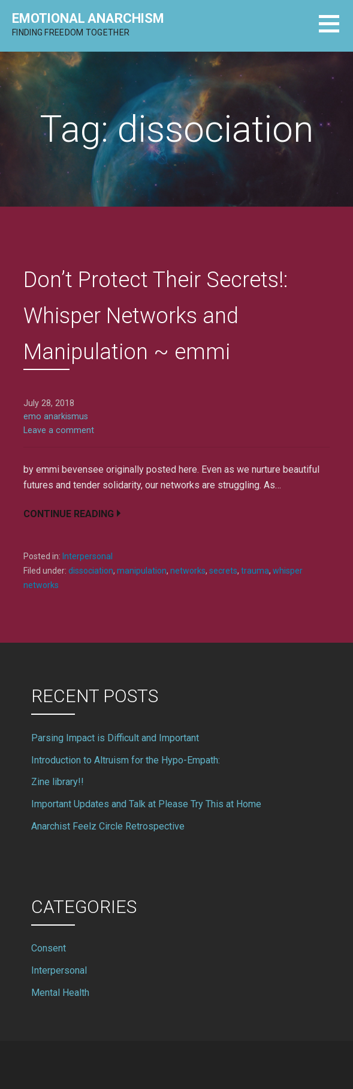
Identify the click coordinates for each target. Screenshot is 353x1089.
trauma (255, 570)
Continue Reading (68, 514)
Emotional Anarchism (88, 18)
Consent (48, 948)
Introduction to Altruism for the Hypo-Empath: (125, 760)
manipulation (142, 570)
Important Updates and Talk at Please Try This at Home (146, 804)
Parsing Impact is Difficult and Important (115, 738)
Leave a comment (58, 430)
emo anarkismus (55, 416)
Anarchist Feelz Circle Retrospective (108, 826)
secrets (223, 570)
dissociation (90, 570)
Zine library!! (57, 781)
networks (188, 570)
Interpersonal (87, 556)
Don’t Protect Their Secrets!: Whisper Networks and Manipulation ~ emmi (155, 316)
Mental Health (60, 992)
